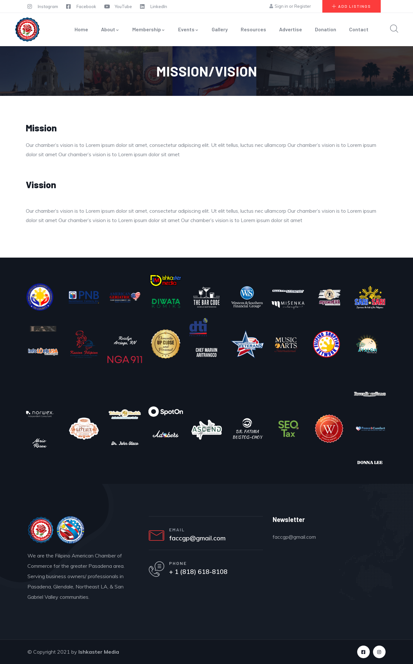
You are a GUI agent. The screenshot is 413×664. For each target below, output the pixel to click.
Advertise (290, 29)
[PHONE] (157, 570)
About (110, 29)
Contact (358, 29)
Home (81, 29)
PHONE (178, 564)
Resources (253, 29)
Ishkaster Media (98, 652)
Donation (325, 29)
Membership (148, 29)
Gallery (220, 29)
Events (188, 29)
